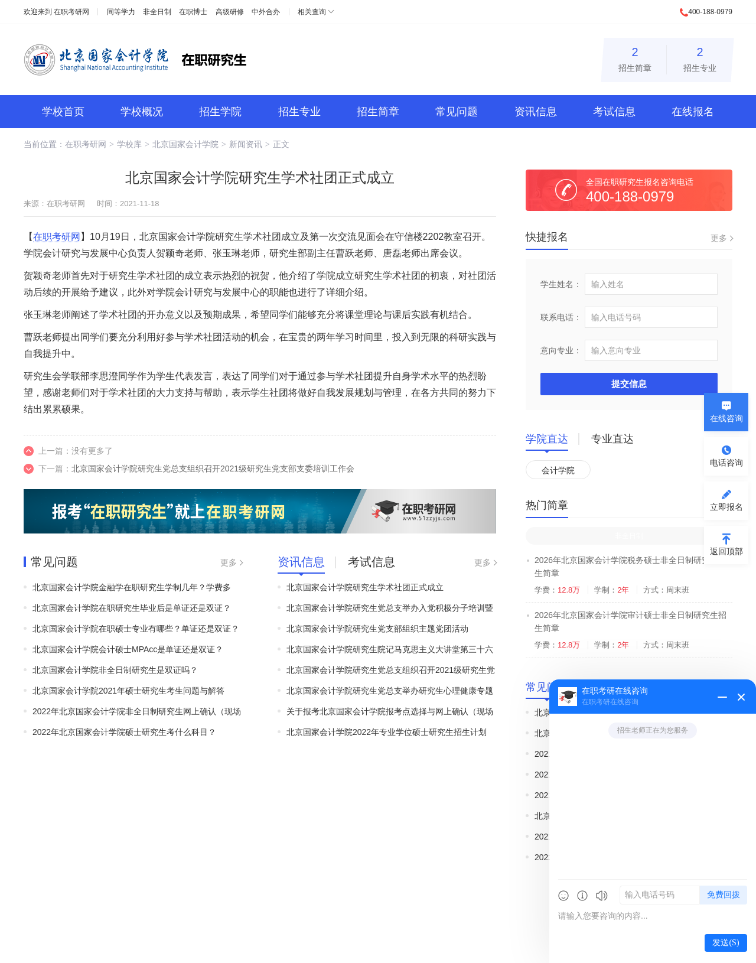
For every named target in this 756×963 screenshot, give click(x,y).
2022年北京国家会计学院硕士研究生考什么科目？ (124, 732)
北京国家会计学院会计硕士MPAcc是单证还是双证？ (127, 649)
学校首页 (63, 112)
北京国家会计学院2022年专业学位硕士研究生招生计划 (386, 732)
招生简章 (634, 58)
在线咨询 (726, 418)
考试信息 (614, 112)
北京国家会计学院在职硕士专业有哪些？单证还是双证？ (135, 628)
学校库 (129, 144)
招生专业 (699, 58)
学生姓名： (561, 284)
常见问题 (456, 112)
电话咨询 (726, 462)
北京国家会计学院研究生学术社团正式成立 (365, 587)
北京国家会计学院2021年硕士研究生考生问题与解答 (128, 690)
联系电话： (561, 317)
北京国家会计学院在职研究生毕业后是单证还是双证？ (131, 608)
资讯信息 (535, 112)
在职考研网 (71, 12)
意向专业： (561, 350)
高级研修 (230, 12)
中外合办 (266, 12)
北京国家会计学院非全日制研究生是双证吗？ (115, 670)
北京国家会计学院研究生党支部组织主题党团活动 (377, 628)
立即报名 (726, 507)
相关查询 (312, 12)
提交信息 (629, 384)
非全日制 (157, 12)
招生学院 (220, 112)
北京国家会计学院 (185, 144)
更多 (228, 562)
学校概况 (141, 112)
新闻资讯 (245, 144)
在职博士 (193, 12)
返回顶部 (726, 551)
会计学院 (558, 470)
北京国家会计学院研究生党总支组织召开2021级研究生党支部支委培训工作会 (212, 468)
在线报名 (693, 112)
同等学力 (121, 12)
